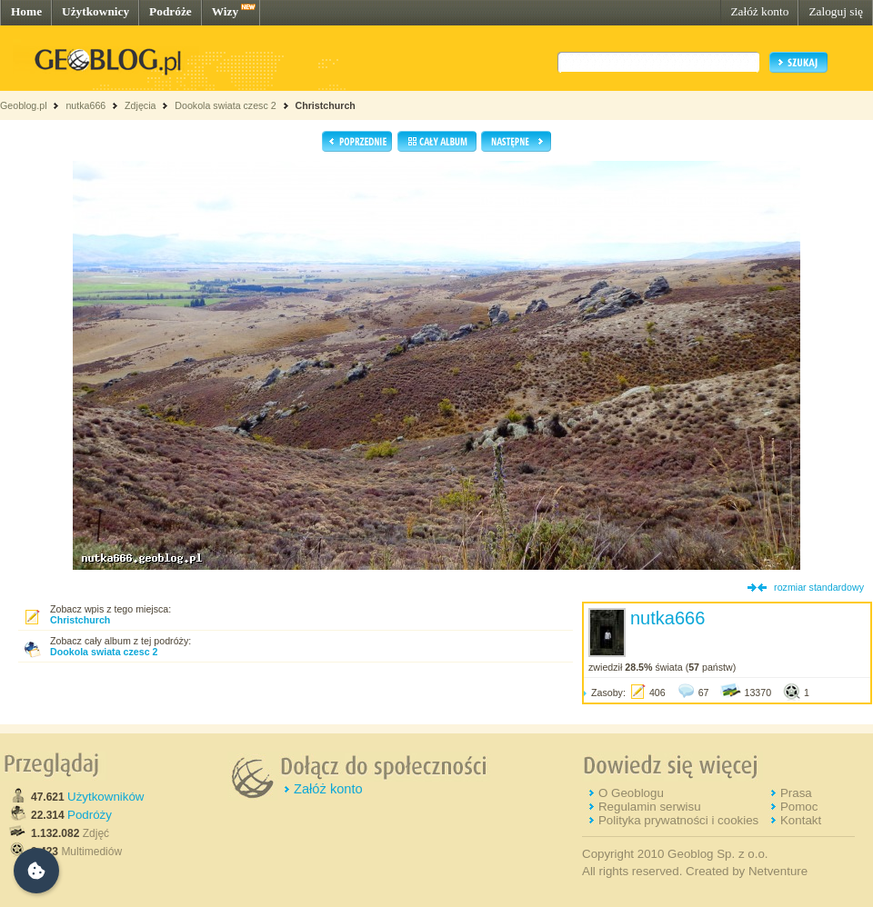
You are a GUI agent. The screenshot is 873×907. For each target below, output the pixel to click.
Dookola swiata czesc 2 (225, 105)
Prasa (796, 793)
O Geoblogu (631, 793)
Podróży (89, 815)
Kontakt (800, 820)
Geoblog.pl (23, 105)
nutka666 (85, 105)
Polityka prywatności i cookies (678, 820)
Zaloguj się (835, 11)
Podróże (170, 11)
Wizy (225, 11)
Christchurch (326, 105)
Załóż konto (759, 11)
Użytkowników (105, 796)
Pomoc (799, 806)
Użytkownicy (95, 11)
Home (26, 11)
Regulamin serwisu (649, 806)
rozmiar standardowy (819, 587)
